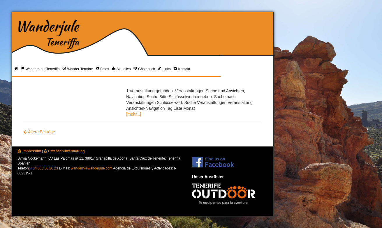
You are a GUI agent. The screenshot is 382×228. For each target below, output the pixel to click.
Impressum (29, 151)
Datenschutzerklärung (64, 151)
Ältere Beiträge (39, 132)
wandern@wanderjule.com (91, 168)
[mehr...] (133, 114)
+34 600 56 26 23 (44, 168)
